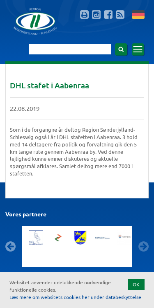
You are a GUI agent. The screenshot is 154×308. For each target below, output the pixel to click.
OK (136, 284)
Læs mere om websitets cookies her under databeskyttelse (75, 297)
